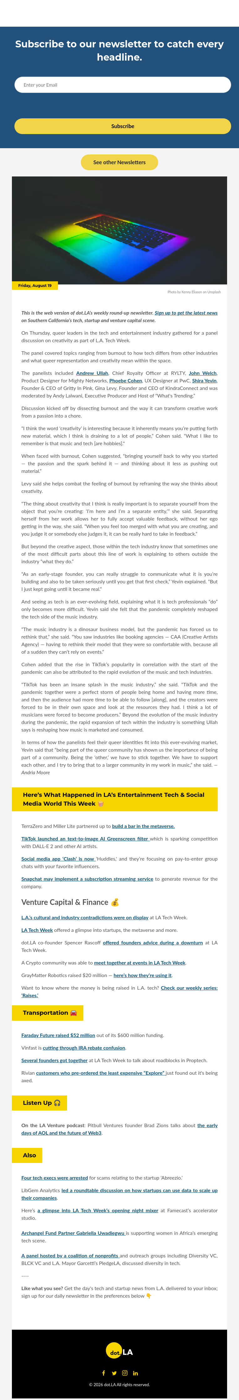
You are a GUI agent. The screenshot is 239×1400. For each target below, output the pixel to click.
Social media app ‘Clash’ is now (58, 859)
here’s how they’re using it (143, 975)
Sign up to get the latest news (186, 313)
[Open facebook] (103, 1373)
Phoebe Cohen (125, 380)
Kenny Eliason (192, 292)
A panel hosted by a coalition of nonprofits (70, 1255)
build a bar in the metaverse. (143, 826)
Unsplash (214, 292)
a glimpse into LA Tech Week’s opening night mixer (98, 1210)
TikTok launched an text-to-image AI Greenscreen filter (85, 838)
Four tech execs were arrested (54, 1178)
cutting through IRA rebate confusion (84, 1048)
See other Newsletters (119, 162)
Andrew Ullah (92, 373)
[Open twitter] (114, 1373)
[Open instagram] (125, 1373)
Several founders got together (54, 1060)
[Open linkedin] (135, 1373)
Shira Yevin (204, 380)
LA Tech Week (37, 930)
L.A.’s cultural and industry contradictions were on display (84, 917)
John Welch (202, 373)
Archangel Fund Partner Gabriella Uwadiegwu (73, 1233)
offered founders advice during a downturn (153, 942)
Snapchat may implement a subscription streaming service (87, 879)
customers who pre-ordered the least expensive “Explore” (101, 1073)
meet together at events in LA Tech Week (139, 962)
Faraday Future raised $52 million (58, 1035)
